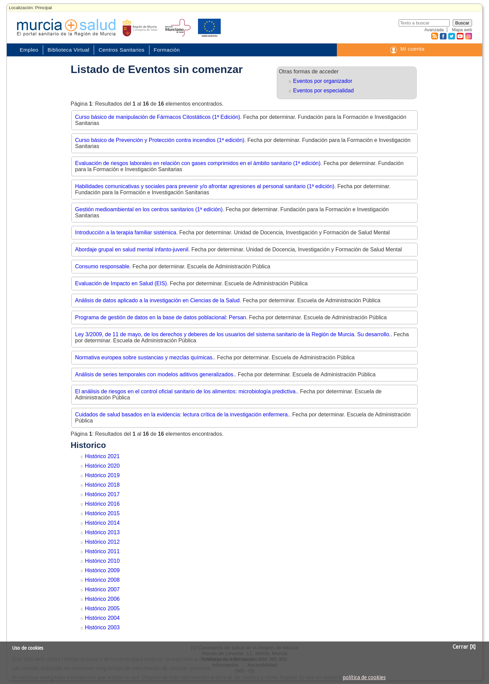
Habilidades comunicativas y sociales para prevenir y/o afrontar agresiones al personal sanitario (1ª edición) (204, 186)
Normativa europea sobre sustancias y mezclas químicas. (144, 357)
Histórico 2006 (102, 599)
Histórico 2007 (102, 589)
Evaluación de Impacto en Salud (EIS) (121, 283)
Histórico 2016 (102, 504)
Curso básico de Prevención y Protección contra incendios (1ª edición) (159, 140)
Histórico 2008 (102, 580)
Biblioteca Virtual (68, 50)
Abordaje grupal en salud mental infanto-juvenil (131, 249)
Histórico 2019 (102, 475)
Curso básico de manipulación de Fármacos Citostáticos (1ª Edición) (157, 117)
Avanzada (434, 29)
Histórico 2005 (102, 608)
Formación (167, 50)
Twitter (451, 36)
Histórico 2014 (102, 523)
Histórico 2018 (102, 485)
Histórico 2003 (102, 627)
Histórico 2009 (102, 570)
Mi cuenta (412, 49)
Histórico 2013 (102, 532)
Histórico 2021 (102, 456)
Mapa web (462, 29)
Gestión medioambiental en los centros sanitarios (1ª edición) (149, 209)
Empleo (29, 50)
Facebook (442, 36)
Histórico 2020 (102, 466)
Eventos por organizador (322, 81)
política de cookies (364, 677)
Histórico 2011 (102, 551)
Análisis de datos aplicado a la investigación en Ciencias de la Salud (157, 300)
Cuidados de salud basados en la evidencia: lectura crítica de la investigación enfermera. (182, 414)
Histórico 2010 (102, 561)
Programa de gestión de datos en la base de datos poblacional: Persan (160, 317)
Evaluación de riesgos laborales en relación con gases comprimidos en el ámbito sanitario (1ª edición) (198, 163)
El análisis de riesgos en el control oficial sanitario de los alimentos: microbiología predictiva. (186, 391)
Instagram (468, 36)
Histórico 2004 (102, 618)
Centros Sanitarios (121, 50)
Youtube (460, 36)
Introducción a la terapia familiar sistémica (125, 232)
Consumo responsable (102, 266)
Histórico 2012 (102, 542)
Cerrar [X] (464, 647)
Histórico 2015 (102, 513)
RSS (434, 36)
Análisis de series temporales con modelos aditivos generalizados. (155, 374)
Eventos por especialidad (323, 90)
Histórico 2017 (102, 494)
